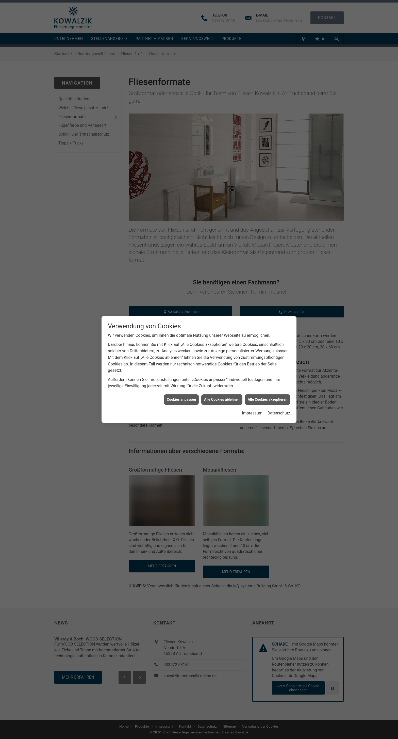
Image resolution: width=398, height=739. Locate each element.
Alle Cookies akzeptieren (267, 384)
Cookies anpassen (181, 384)
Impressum (252, 397)
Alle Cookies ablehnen (222, 384)
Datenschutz (279, 397)
